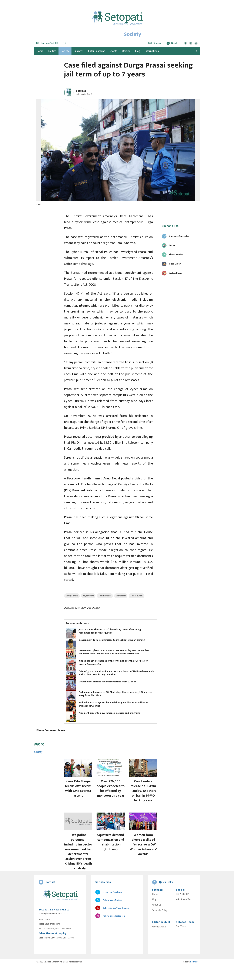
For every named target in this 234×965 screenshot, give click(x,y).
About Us (156, 905)
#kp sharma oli (104, 595)
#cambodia (121, 595)
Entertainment (96, 51)
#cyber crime (88, 595)
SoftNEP (194, 962)
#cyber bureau (136, 595)
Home (155, 894)
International (152, 51)
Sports (113, 51)
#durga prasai (72, 595)
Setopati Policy (159, 910)
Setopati (81, 91)
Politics (52, 51)
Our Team (181, 926)
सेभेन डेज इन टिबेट (184, 900)
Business (78, 51)
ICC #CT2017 (182, 894)
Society (65, 51)
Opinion (126, 51)
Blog (137, 51)
